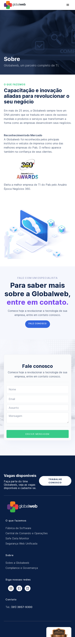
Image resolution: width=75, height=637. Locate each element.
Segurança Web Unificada (21, 543)
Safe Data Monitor (17, 538)
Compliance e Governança (22, 568)
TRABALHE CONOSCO (55, 481)
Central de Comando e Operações (27, 533)
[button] (68, 5)
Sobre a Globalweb (17, 562)
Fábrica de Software (18, 528)
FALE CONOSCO (37, 323)
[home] (16, 5)
